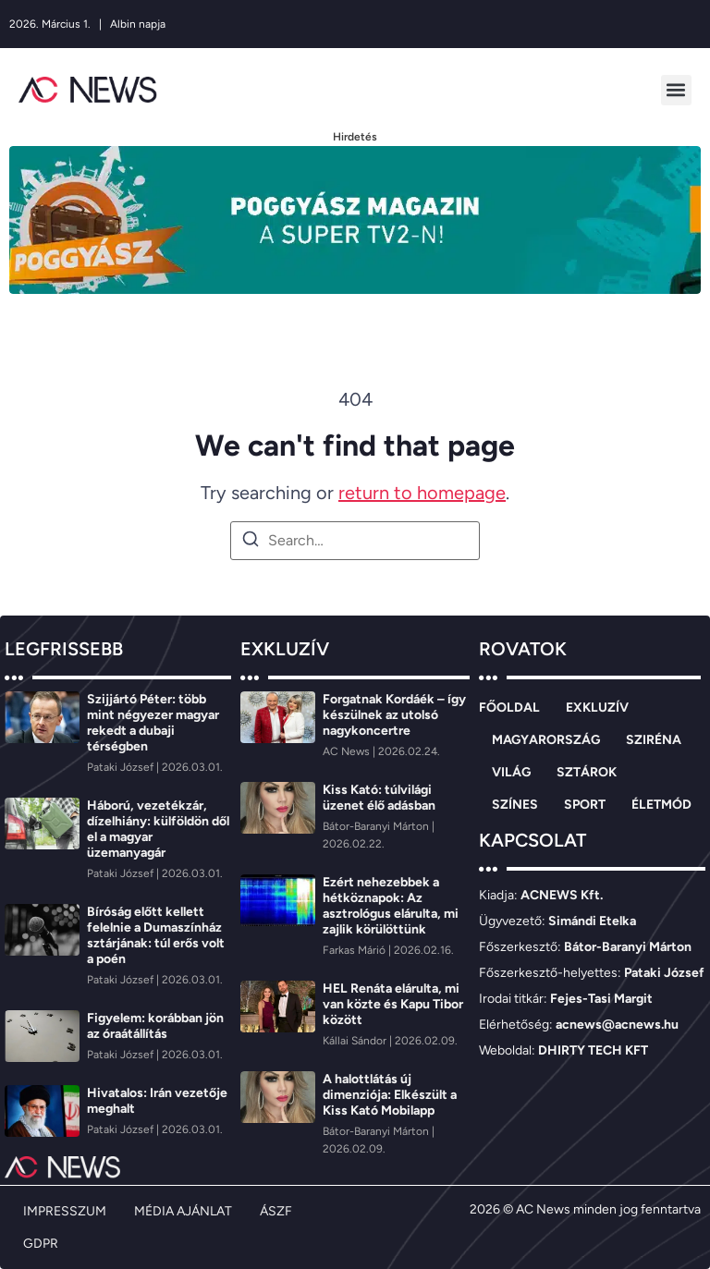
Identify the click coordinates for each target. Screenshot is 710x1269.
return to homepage (422, 493)
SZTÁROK (587, 772)
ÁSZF (276, 1211)
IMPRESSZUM (64, 1211)
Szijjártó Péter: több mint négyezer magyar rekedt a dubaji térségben (153, 722)
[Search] (250, 542)
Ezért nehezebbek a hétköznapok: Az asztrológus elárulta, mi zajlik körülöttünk (391, 905)
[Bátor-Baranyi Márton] (377, 826)
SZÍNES (515, 804)
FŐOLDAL (509, 707)
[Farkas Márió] (355, 950)
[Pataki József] (121, 767)
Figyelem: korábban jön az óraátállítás (155, 1026)
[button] (676, 90)
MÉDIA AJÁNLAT (183, 1211)
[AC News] (348, 751)
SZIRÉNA (653, 740)
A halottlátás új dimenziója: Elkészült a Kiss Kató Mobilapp (390, 1094)
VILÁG (511, 772)
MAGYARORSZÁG (546, 740)
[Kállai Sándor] (356, 1040)
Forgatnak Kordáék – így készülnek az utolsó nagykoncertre (394, 714)
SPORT (585, 804)
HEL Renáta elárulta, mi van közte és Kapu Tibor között (393, 1004)
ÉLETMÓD (661, 804)
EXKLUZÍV (597, 707)
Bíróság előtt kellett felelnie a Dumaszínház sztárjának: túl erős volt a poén (156, 935)
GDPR (40, 1243)
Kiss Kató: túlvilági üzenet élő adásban (379, 797)
